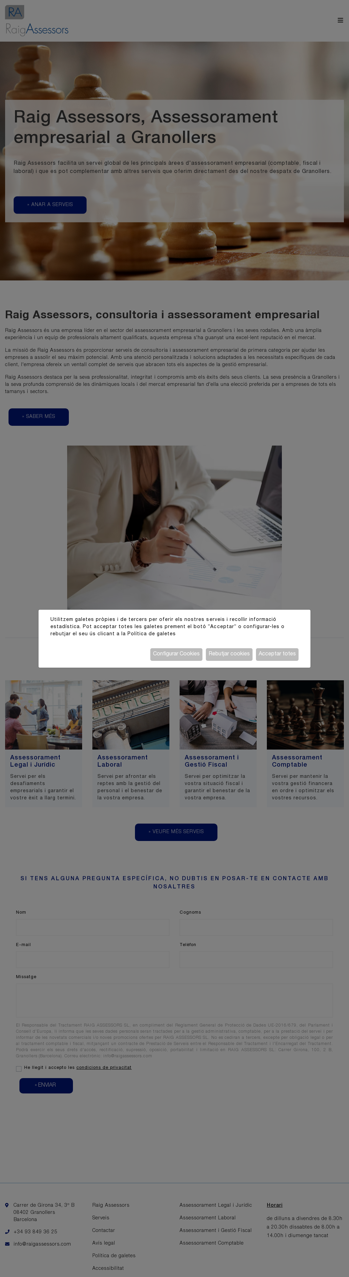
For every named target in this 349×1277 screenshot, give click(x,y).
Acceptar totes (277, 654)
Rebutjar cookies (229, 654)
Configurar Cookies (176, 654)
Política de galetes (151, 634)
